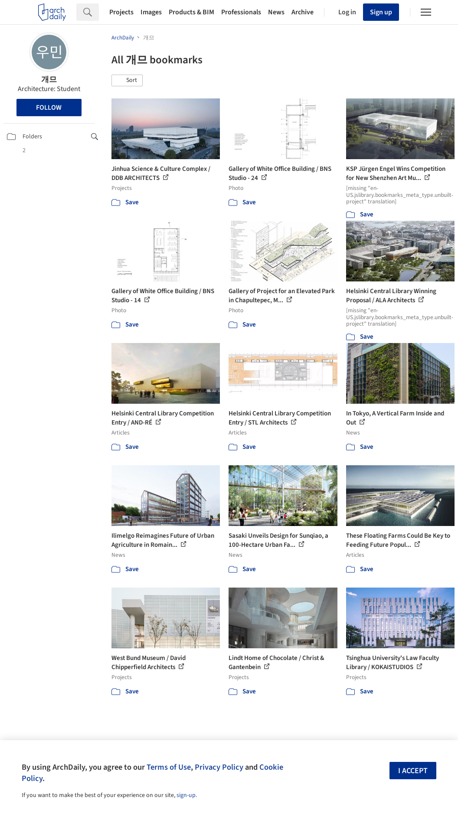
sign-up (186, 795)
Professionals (241, 12)
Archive (302, 12)
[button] (127, 81)
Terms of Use (169, 767)
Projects (121, 12)
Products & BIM (191, 12)
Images (151, 12)
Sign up (381, 12)
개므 (49, 79)
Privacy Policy (219, 767)
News (276, 12)
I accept (413, 770)
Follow (49, 107)
